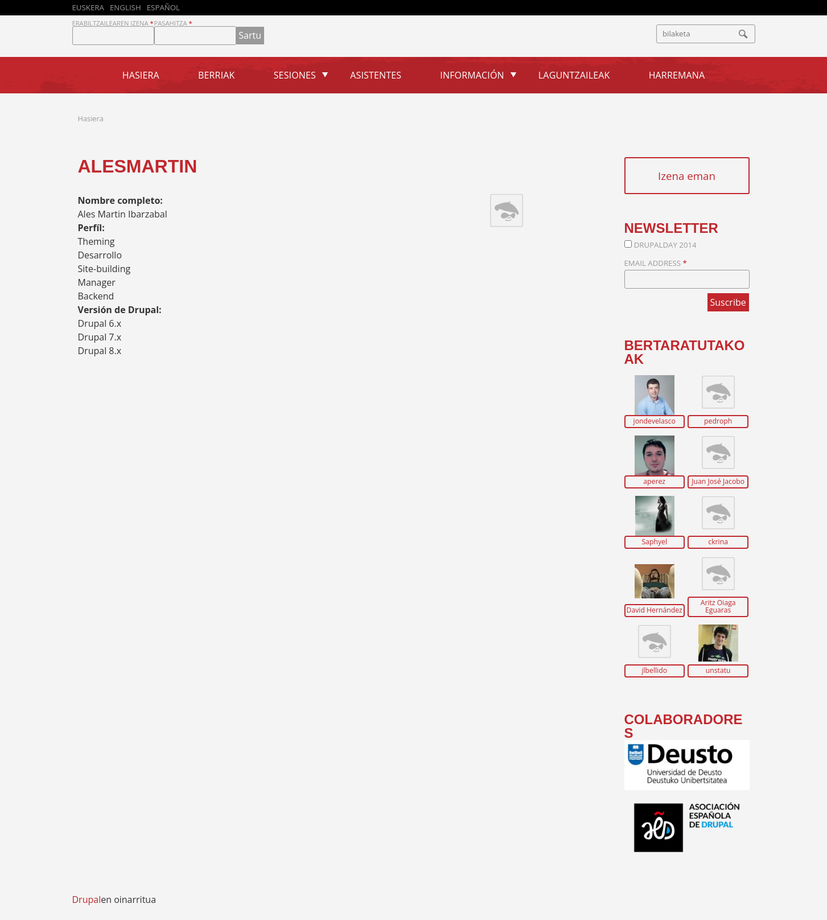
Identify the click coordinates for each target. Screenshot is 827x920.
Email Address (655, 263)
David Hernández (654, 610)
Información (472, 75)
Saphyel (654, 542)
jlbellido (654, 671)
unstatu (718, 671)
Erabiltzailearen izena (113, 23)
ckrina (718, 542)
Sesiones (295, 75)
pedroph (718, 421)
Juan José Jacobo (718, 482)
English (125, 7)
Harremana (677, 75)
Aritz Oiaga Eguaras (718, 606)
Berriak (216, 75)
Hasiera (140, 75)
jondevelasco (654, 421)
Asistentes (375, 75)
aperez (654, 482)
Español (163, 7)
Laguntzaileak (574, 75)
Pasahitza (173, 23)
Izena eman (686, 176)
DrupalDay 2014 (665, 245)
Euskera (88, 7)
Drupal (86, 899)
